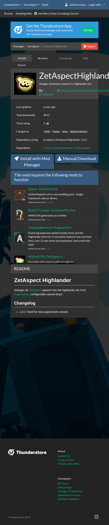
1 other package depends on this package (66, 147)
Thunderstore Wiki (68, 463)
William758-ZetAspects (45, 256)
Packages (18, 46)
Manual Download (76, 158)
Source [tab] (22, 64)
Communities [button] (11, 4)
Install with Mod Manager (32, 161)
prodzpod (33, 46)
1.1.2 (48, 248)
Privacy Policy (66, 459)
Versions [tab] (43, 58)
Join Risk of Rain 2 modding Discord (56, 13)
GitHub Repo (65, 487)
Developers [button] (30, 4)
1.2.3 (48, 219)
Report (89, 46)
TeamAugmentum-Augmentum (49, 227)
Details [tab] (22, 58)
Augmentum (21, 294)
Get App (88, 29)
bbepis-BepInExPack (42, 189)
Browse (8, 13)
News (45, 4)
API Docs (63, 483)
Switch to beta (75, 4)
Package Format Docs (70, 491)
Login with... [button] (96, 4)
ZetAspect (35, 290)
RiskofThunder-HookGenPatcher (52, 210)
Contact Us (64, 455)
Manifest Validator (68, 498)
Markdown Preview (69, 495)
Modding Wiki (24, 13)
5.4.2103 (50, 202)
